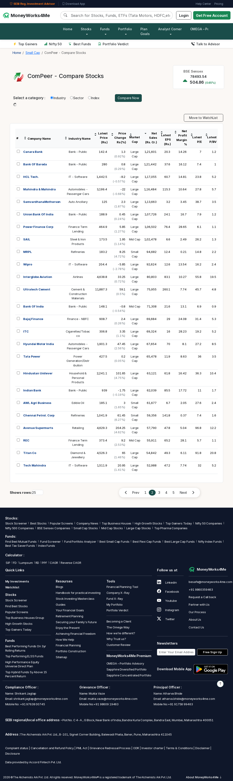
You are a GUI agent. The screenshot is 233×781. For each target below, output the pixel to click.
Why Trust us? (116, 639)
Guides (61, 604)
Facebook (168, 591)
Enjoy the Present (67, 628)
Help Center (203, 3)
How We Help (65, 639)
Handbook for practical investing (78, 593)
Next (183, 492)
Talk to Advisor (205, 44)
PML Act (81, 748)
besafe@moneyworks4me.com (210, 582)
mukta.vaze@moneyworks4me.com (112, 698)
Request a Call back (202, 597)
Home (67, 29)
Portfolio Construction (71, 651)
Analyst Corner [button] (170, 29)
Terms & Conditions (179, 748)
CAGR (54, 562)
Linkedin (167, 582)
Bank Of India (33, 306)
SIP (7, 562)
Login (184, 15)
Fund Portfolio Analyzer (80, 541)
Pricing (218, 3)
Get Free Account (212, 15)
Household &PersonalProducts (78, 377)
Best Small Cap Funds (114, 541)
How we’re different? (120, 633)
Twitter (166, 619)
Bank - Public (78, 152)
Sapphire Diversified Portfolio (126, 669)
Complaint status (16, 748)
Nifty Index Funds (210, 541)
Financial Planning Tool (122, 587)
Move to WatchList (203, 118)
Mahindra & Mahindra (39, 189)
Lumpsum (26, 562)
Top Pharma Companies (170, 528)
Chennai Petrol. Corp (38, 415)
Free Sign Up (212, 652)
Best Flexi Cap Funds (147, 541)
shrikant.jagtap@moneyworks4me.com (40, 698)
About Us (195, 619)
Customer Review (118, 645)
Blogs (59, 587)
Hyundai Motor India (38, 344)
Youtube (167, 600)
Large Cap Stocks (138, 528)
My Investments (17, 581)
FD (15, 562)
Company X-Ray (117, 593)
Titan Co (29, 453)
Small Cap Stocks (85, 528)
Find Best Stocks (16, 606)
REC (26, 440)
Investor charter (153, 748)
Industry (58, 98)
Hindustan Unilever (37, 373)
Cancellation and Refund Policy (52, 748)
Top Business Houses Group (24, 618)
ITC (26, 331)
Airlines (78, 277)
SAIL (26, 239)
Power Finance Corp (38, 227)
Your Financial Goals (70, 610)
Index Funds (46, 545)
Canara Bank (32, 152)
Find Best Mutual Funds (21, 541)
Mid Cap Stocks (112, 528)
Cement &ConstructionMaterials (78, 293)
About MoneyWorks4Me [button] (204, 777)
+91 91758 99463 (180, 704)
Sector (77, 98)
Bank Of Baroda (35, 164)
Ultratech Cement (36, 289)
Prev (135, 492)
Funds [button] (105, 29)
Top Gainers (25, 44)
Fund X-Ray (114, 598)
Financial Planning (68, 645)
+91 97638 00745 (32, 704)
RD (37, 562)
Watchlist (12, 587)
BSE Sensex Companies (53, 528)
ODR (136, 748)
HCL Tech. (31, 177)
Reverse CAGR (71, 562)
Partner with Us (199, 604)
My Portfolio (114, 604)
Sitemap (61, 657)
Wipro (27, 264)
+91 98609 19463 (106, 704)
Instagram (168, 610)
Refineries (78, 252)
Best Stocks (38, 523)
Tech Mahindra (34, 465)
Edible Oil (78, 403)
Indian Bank (32, 390)
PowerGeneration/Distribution (77, 361)
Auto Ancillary (78, 202)
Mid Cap (134, 239)
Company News (87, 523)
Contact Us (196, 627)
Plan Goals (144, 31)
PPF (44, 562)
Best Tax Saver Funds (20, 545)
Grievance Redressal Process (110, 748)
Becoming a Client (118, 621)
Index (93, 98)
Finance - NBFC (78, 319)
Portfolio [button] (125, 29)
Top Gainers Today (178, 523)
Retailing (78, 428)
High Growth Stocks (148, 523)
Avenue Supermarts (38, 428)
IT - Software (78, 177)
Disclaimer (202, 748)
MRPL (27, 252)
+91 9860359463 (201, 589)
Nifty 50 (53, 44)
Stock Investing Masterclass (75, 598)
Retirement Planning (69, 616)
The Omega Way (117, 627)
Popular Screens (61, 523)
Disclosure (12, 753)
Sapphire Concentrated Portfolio (128, 675)
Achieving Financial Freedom (76, 633)
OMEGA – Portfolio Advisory (125, 663)
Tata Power (31, 356)
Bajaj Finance (33, 319)
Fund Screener (50, 541)
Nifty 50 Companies (208, 523)
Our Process (197, 612)
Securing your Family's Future (76, 622)
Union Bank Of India (38, 214)
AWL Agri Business (37, 403)
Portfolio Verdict (113, 44)
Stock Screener (16, 523)
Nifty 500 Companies (19, 528)
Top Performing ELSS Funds (24, 656)
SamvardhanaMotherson (42, 202)
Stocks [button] (86, 29)
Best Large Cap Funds (180, 541)
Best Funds (79, 44)
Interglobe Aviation (37, 277)
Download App (73, 4)
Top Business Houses (116, 523)
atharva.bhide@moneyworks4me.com (188, 698)
